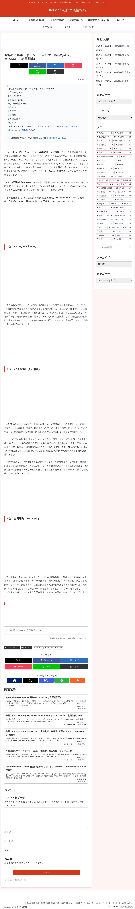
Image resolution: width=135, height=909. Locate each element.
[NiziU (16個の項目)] (114, 180)
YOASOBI (49, 641)
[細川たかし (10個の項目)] (123, 235)
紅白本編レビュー (63, 902)
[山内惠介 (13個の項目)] (104, 200)
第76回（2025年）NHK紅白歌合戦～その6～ (113, 83)
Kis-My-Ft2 (38, 641)
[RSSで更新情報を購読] (57, 674)
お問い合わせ (127, 902)
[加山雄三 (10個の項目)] (122, 239)
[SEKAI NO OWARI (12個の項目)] (121, 208)
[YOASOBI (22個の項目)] (104, 141)
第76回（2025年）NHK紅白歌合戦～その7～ (113, 74)
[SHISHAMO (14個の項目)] (123, 196)
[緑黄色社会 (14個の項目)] (105, 196)
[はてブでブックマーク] (39, 65)
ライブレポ (108, 902)
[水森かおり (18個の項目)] (122, 168)
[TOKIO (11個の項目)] (114, 227)
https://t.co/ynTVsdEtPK (68, 120)
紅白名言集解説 (49, 902)
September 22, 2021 (56, 131)
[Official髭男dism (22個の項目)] (122, 141)
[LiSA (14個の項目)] (125, 188)
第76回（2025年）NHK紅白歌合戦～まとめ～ (113, 48)
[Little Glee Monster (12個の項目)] (121, 215)
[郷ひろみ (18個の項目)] (123, 172)
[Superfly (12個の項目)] (104, 223)
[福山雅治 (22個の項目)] (123, 145)
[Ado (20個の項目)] (124, 160)
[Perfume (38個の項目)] (105, 133)
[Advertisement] (46, 43)
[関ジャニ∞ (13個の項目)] (123, 200)
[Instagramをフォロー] (46, 674)
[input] (114, 247)
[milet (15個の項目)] (102, 184)
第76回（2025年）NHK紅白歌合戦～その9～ (113, 57)
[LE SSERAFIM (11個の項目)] (105, 235)
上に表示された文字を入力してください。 (24, 862)
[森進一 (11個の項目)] (126, 227)
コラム (117, 902)
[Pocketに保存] (53, 65)
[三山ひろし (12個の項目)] (123, 219)
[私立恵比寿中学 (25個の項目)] (106, 137)
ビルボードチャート (12, 641)
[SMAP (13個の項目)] (115, 204)
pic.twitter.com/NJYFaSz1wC (21, 124)
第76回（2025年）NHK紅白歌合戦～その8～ (113, 65)
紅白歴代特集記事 (34, 902)
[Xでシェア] (11, 65)
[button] (81, 65)
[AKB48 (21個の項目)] (104, 153)
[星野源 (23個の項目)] (124, 137)
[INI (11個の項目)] (124, 231)
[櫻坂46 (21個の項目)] (104, 149)
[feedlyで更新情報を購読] (51, 674)
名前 (7, 831)
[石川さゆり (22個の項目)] (105, 145)
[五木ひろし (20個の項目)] (106, 160)
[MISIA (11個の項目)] (102, 227)
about (23, 902)
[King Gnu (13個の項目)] (102, 204)
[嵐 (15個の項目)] (114, 184)
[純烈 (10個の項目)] (104, 239)
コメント (9, 800)
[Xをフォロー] (40, 674)
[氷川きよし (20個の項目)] (105, 164)
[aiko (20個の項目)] (126, 157)
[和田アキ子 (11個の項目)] (122, 223)
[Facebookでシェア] (25, 65)
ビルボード (97, 902)
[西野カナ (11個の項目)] (106, 231)
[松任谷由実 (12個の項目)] (105, 219)
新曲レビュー (27, 641)
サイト (7, 849)
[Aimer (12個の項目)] (103, 215)
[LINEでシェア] (67, 65)
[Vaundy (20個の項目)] (123, 164)
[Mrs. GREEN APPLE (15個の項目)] (107, 188)
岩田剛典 (58, 641)
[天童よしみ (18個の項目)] (105, 172)
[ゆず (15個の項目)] (126, 184)
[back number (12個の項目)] (105, 211)
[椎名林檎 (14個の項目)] (104, 192)
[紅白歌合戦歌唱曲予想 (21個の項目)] (108, 157)
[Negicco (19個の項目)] (104, 168)
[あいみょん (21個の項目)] (122, 149)
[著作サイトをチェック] (35, 674)
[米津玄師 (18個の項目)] (105, 176)
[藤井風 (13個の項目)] (126, 204)
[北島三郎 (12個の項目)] (124, 211)
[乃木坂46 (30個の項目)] (123, 133)
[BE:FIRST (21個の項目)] (122, 153)
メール (8, 840)
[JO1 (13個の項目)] (102, 208)
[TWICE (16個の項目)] (126, 180)
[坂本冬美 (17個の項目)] (102, 180)
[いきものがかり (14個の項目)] (122, 192)
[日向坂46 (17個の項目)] (123, 176)
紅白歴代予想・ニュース (82, 902)
